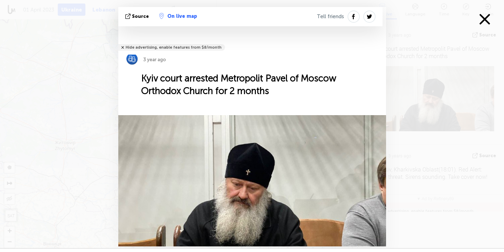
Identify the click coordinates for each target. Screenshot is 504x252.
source (138, 16)
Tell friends (330, 16)
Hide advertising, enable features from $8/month (174, 47)
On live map (178, 16)
